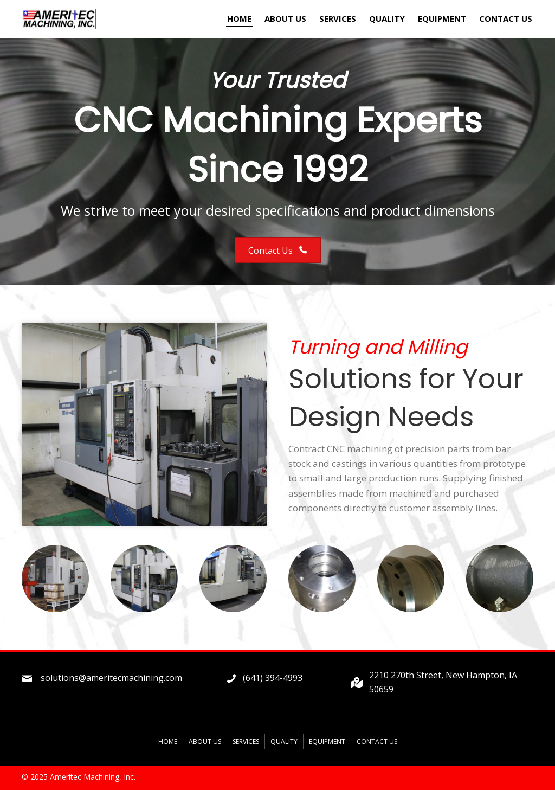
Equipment (327, 741)
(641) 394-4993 (272, 678)
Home (167, 741)
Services (246, 741)
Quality (284, 741)
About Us (205, 741)
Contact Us (377, 741)
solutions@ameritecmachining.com (111, 678)
